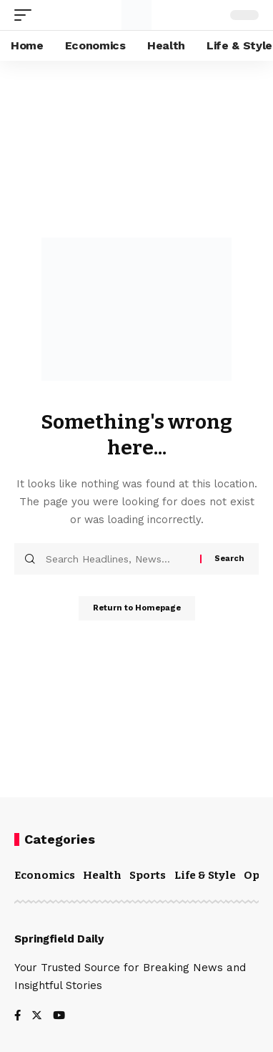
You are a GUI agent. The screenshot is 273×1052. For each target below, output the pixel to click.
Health (102, 875)
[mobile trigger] (26, 15)
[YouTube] (59, 1016)
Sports (147, 875)
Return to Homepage (137, 608)
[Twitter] (36, 1016)
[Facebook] (17, 1016)
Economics (44, 875)
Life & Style (205, 875)
